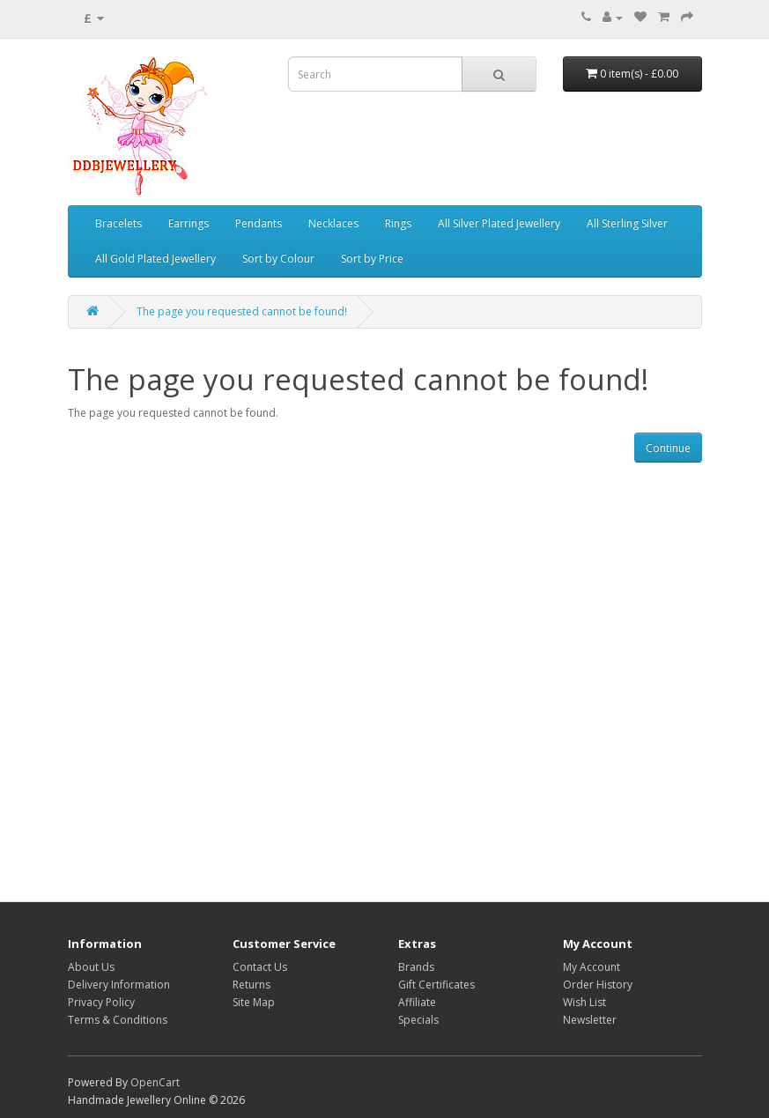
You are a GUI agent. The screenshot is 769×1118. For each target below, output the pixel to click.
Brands (416, 966)
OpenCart (155, 1082)
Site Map (254, 1002)
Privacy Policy (101, 1002)
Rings (398, 223)
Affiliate (417, 1002)
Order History (597, 984)
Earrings (188, 223)
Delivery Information (119, 984)
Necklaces (333, 223)
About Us (91, 966)
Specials (418, 1019)
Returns (251, 984)
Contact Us (260, 966)
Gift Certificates (436, 984)
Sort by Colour (278, 258)
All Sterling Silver (627, 223)
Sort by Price (372, 258)
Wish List (584, 1002)
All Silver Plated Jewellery (499, 223)
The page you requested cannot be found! (242, 311)
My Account (591, 966)
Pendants (258, 223)
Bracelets (118, 223)
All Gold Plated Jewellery (155, 258)
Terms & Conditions (117, 1019)
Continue (668, 448)
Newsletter (590, 1019)
